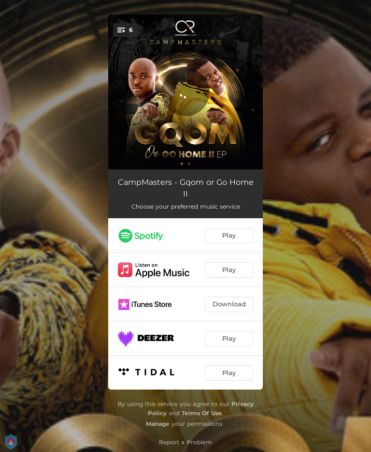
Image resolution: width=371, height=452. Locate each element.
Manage (158, 423)
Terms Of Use (202, 413)
